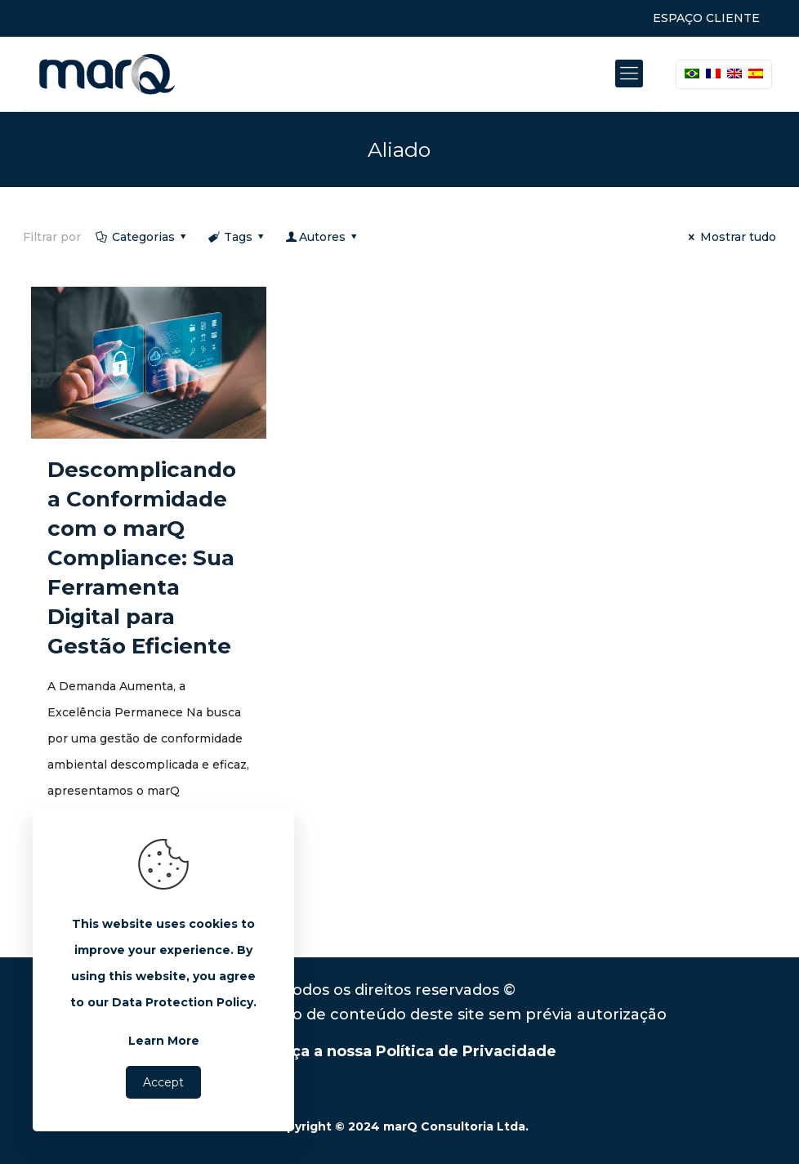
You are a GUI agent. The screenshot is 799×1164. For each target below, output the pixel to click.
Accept (163, 1082)
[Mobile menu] (629, 73)
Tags (237, 237)
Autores (322, 237)
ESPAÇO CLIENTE (706, 18)
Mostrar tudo (730, 237)
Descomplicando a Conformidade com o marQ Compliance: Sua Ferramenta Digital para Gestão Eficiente (141, 558)
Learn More (163, 1040)
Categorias (141, 237)
